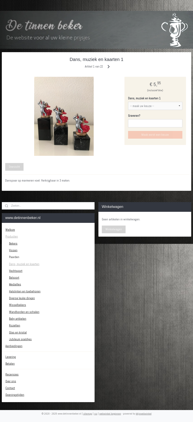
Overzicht (14, 167)
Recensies (12, 374)
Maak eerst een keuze (155, 135)
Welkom (10, 230)
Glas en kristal (18, 332)
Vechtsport (15, 271)
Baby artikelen (17, 319)
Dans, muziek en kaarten (24, 264)
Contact (10, 388)
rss (95, 413)
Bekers (13, 243)
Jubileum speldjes (20, 339)
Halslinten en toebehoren (25, 291)
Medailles (15, 284)
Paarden (14, 257)
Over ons (10, 381)
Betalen (10, 364)
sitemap (87, 413)
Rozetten (14, 325)
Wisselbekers (17, 305)
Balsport (14, 278)
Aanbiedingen (13, 346)
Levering (10, 357)
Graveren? (134, 116)
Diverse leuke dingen (22, 298)
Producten (11, 236)
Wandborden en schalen (24, 312)
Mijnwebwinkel (144, 413)
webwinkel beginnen (110, 413)
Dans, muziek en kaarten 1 (144, 98)
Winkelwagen (113, 229)
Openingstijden (14, 395)
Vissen (13, 250)
